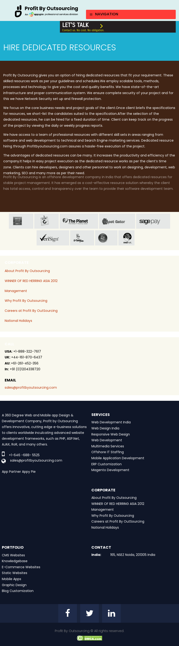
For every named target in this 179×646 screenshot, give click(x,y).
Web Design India (105, 428)
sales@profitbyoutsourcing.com (31, 387)
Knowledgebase (15, 561)
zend (21, 221)
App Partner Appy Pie (19, 471)
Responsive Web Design (110, 434)
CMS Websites (13, 555)
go (82, 237)
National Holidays (18, 320)
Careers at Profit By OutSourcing (31, 310)
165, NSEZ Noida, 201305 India (132, 554)
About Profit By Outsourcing (27, 271)
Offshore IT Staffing (107, 452)
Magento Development (110, 470)
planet (79, 221)
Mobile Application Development (117, 458)
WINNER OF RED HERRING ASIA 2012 (31, 281)
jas (46, 221)
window (106, 237)
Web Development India (111, 422)
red (130, 237)
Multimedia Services (107, 446)
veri (53, 237)
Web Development (106, 440)
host (117, 221)
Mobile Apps (11, 579)
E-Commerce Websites (21, 567)
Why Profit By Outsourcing (26, 300)
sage (153, 221)
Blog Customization (18, 590)
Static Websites (14, 573)
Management (16, 291)
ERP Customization (106, 464)
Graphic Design (14, 585)
